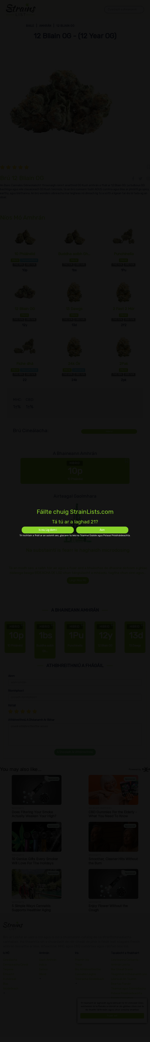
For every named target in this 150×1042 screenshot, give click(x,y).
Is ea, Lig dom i (48, 530)
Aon (102, 530)
